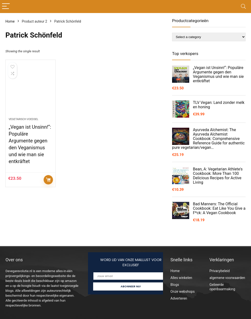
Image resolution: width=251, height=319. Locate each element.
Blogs (174, 285)
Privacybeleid (219, 271)
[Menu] (6, 6)
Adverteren (178, 298)
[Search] (243, 6)
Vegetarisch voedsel (23, 119)
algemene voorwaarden (227, 278)
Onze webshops (182, 291)
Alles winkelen (181, 278)
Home (10, 21)
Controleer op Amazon (48, 180)
